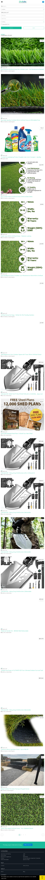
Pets (24, 852)
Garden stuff (5, 12)
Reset (34, 27)
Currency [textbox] (3, 21)
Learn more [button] (3, 878)
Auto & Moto (3, 852)
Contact (2, 862)
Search (11, 27)
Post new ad (28, 841)
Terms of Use (26, 862)
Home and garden (5, 856)
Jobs (24, 850)
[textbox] (22, 9)
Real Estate (25, 853)
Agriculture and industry (6, 850)
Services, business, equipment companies (31, 854)
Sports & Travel (26, 856)
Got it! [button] (42, 877)
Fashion (2, 854)
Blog (24, 868)
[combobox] (22, 9)
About (2, 868)
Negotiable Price (5, 24)
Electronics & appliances (6, 853)
